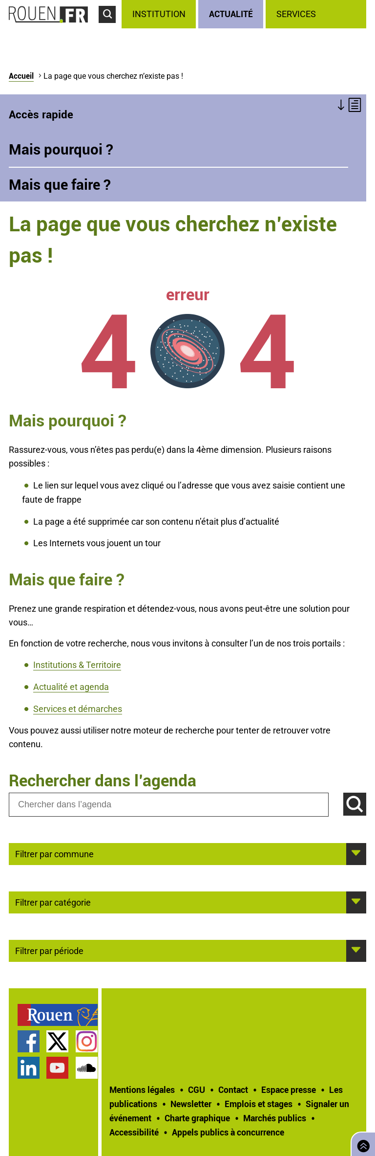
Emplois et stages (258, 1104)
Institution (159, 14)
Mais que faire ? (60, 184)
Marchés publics (274, 1118)
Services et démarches (77, 709)
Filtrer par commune (54, 853)
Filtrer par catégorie (53, 902)
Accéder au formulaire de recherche (110, 27)
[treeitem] (160, 14)
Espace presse (288, 1089)
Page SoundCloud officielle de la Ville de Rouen (87, 1068)
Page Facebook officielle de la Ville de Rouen (29, 1041)
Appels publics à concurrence (228, 1132)
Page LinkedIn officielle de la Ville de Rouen (29, 1068)
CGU (196, 1089)
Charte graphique (197, 1118)
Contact (233, 1089)
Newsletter (190, 1104)
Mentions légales (142, 1089)
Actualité (231, 14)
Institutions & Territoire (77, 665)
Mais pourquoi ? (61, 149)
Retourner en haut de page (361, 1143)
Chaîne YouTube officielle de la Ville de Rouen (57, 1068)
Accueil (21, 75)
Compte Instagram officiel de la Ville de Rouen (87, 1041)
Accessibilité (134, 1132)
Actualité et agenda (71, 687)
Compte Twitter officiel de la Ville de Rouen (57, 1041)
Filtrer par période (49, 950)
